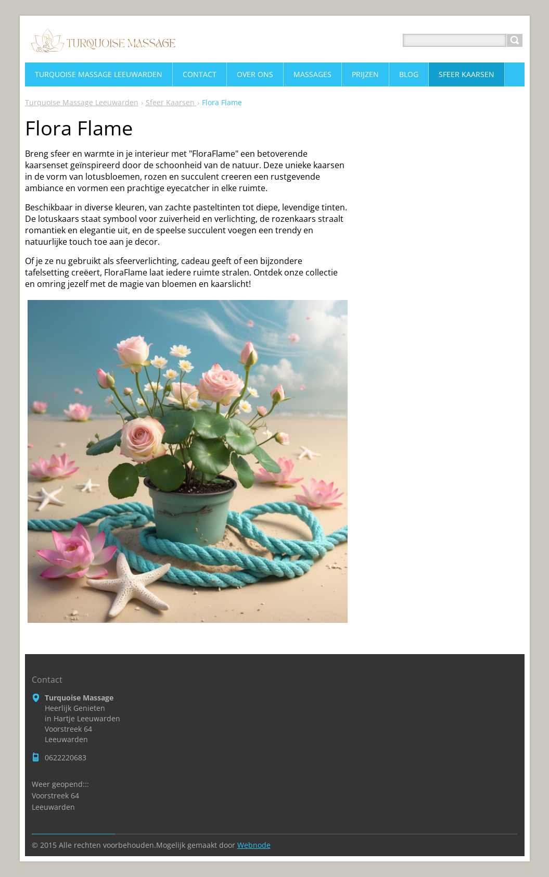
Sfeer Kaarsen (171, 102)
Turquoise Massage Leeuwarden (81, 102)
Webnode (254, 845)
